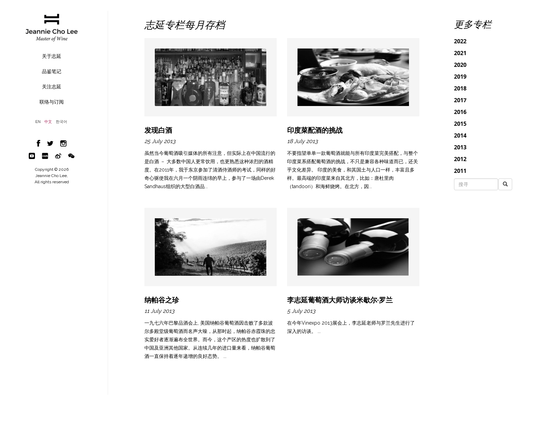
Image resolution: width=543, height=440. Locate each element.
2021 (460, 53)
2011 (460, 171)
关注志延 (51, 86)
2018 (460, 88)
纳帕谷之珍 (161, 300)
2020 (460, 65)
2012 (460, 159)
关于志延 (51, 56)
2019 (460, 76)
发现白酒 (158, 130)
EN (38, 122)
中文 (48, 122)
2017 (460, 100)
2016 (460, 112)
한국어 (61, 122)
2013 (460, 147)
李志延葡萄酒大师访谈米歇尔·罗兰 (340, 300)
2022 (460, 41)
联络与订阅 (51, 102)
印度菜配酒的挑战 (314, 130)
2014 (460, 135)
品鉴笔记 (51, 71)
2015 (460, 123)
